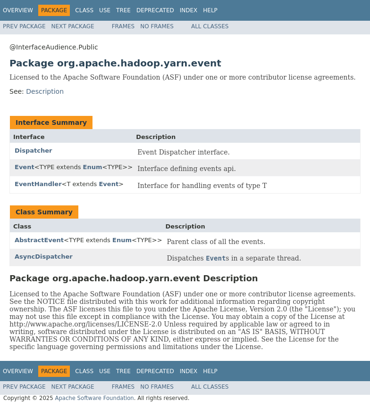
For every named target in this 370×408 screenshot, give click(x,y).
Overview (18, 10)
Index (189, 10)
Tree (123, 10)
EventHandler (38, 184)
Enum (92, 167)
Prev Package (24, 26)
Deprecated (155, 10)
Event (24, 167)
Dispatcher (33, 150)
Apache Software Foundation (94, 398)
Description (45, 91)
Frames (123, 26)
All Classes (209, 26)
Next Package (72, 26)
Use (104, 10)
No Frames (157, 26)
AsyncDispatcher (44, 256)
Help (210, 10)
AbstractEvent (39, 240)
